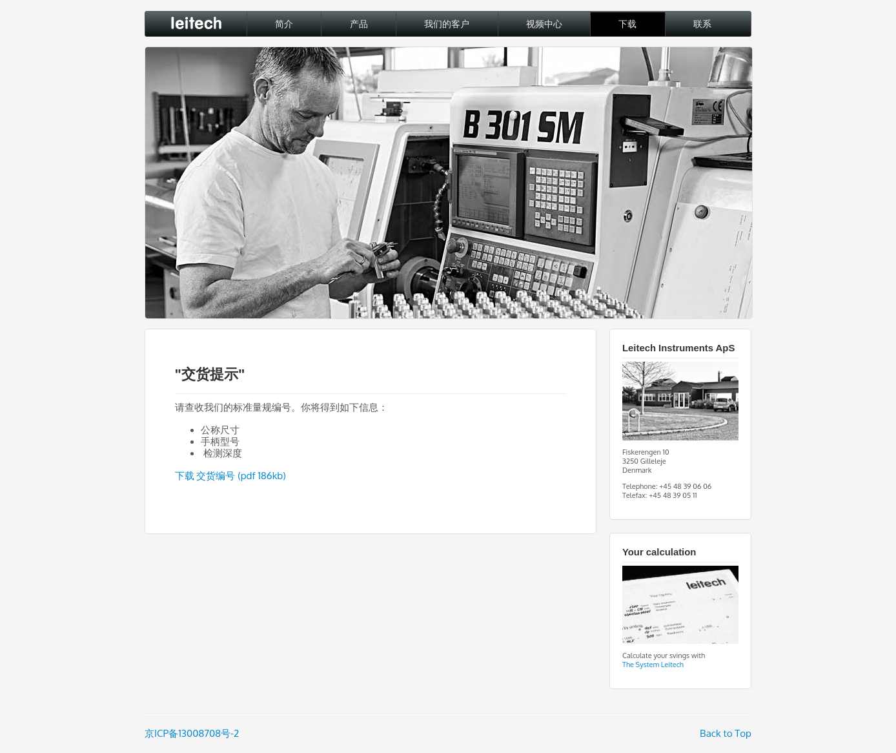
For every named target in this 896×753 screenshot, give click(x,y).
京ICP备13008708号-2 (192, 733)
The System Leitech (653, 664)
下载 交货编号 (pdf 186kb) (230, 475)
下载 (627, 24)
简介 (284, 24)
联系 (702, 24)
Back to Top (725, 733)
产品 (359, 24)
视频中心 (544, 24)
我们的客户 (446, 24)
